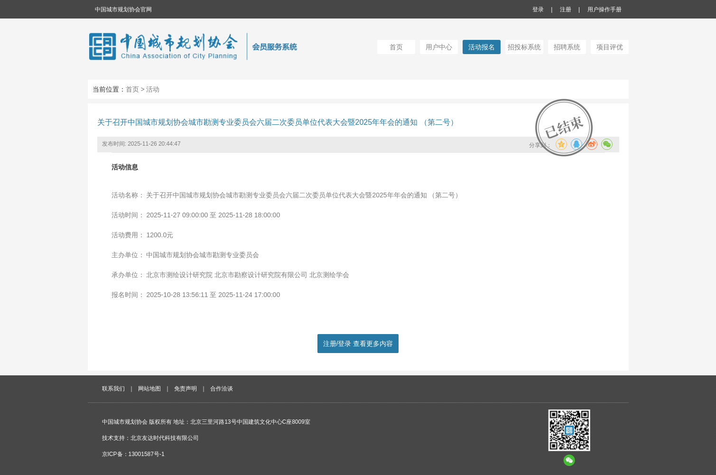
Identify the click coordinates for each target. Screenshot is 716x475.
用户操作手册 (604, 9)
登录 (538, 9)
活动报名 (481, 47)
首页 (396, 47)
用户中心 (439, 47)
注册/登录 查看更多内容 (358, 343)
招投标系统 (524, 47)
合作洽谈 (221, 388)
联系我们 (113, 388)
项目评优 (609, 47)
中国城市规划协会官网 (123, 9)
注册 (565, 9)
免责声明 (185, 388)
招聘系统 (567, 47)
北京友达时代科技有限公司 (164, 438)
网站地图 (149, 388)
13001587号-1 (147, 454)
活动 (152, 89)
